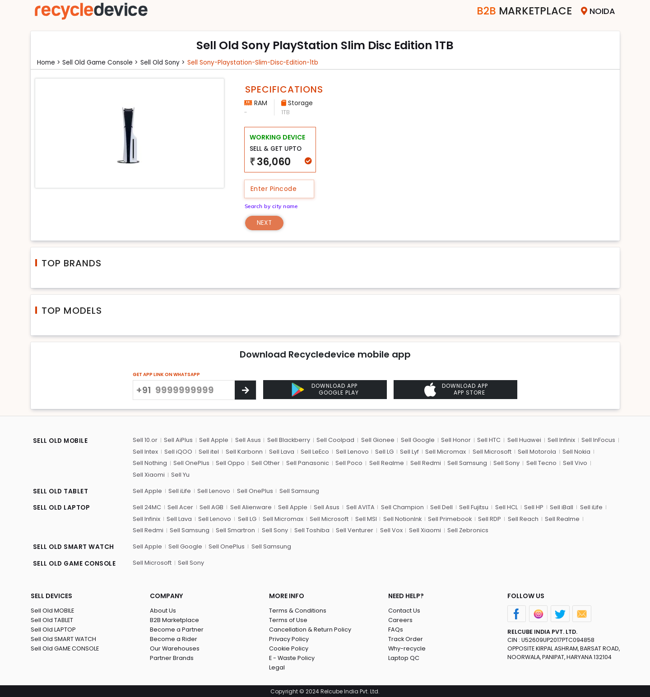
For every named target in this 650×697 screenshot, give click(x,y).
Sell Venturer (317, 529)
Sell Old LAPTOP (53, 628)
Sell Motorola (536, 451)
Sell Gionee (377, 440)
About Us (163, 609)
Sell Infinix (560, 440)
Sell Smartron (198, 529)
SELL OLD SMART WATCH (74, 546)
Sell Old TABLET (52, 618)
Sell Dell (441, 506)
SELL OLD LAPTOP (62, 507)
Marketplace (522, 11)
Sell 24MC (147, 506)
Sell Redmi (424, 463)
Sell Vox (353, 529)
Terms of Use (288, 618)
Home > (49, 62)
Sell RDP (489, 518)
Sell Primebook (449, 518)
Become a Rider (173, 637)
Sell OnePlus (191, 463)
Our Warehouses (175, 647)
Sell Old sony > (166, 62)
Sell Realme (385, 463)
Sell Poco (348, 463)
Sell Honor (455, 440)
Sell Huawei (523, 440)
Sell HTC (488, 440)
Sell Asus (247, 440)
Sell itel (209, 451)
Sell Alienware (251, 506)
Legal (277, 666)
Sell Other (265, 463)
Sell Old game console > (102, 62)
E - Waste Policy (292, 656)
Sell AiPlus (178, 440)
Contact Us (404, 609)
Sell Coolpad (335, 440)
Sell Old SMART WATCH (64, 637)
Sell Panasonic (307, 463)
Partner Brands (172, 656)
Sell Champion (402, 506)
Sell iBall (560, 506)
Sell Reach (522, 518)
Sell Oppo (230, 463)
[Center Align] (245, 390)
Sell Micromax (445, 451)
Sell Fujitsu (473, 506)
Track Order (405, 637)
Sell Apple (213, 440)
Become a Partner (177, 628)
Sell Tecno (540, 463)
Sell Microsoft (491, 451)
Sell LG (384, 451)
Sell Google (417, 440)
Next (265, 222)
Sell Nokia (576, 451)
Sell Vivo (574, 463)
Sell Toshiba (274, 529)
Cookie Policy (289, 647)
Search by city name (272, 205)
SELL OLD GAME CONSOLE (76, 562)
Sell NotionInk (401, 518)
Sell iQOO (178, 451)
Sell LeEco (314, 451)
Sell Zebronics (430, 529)
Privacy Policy (289, 637)
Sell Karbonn (243, 451)
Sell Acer (181, 506)
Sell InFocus (597, 440)
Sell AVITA (360, 506)
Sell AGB (212, 506)
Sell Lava (281, 451)
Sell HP (533, 506)
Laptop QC (403, 656)
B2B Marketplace (175, 618)
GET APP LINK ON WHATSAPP (166, 374)
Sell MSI (365, 518)
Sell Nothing (150, 463)
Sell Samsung (466, 463)
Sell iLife (179, 490)
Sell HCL (505, 506)
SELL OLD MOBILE (61, 441)
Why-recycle (407, 647)
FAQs (395, 628)
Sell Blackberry (288, 440)
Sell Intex (145, 451)
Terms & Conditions (297, 609)
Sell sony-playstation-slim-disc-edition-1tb (259, 62)
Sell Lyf (408, 451)
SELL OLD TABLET (61, 491)
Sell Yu (180, 474)
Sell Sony (505, 463)
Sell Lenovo (351, 451)
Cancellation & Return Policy (310, 628)
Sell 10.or (145, 440)
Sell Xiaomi (149, 474)
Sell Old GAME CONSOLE (65, 647)
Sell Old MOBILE (52, 609)
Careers (400, 618)
